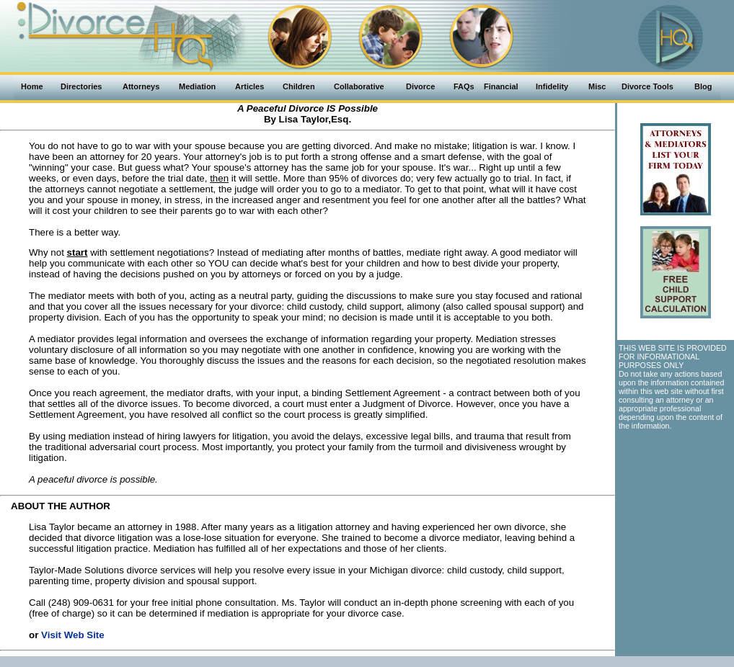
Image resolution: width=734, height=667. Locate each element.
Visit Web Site (73, 635)
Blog (703, 86)
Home (32, 86)
